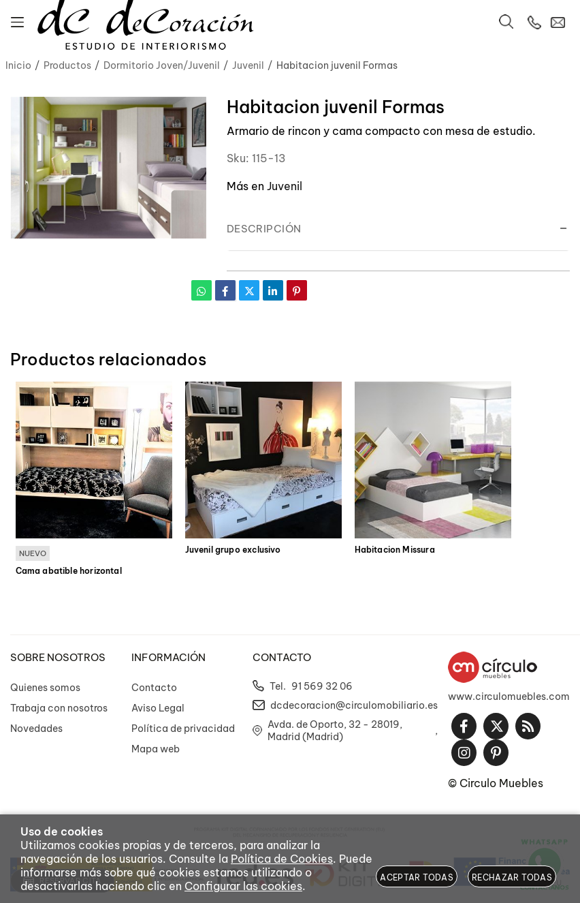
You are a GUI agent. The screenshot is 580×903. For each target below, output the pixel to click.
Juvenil (284, 186)
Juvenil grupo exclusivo (233, 550)
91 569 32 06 (322, 686)
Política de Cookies (282, 859)
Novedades (36, 728)
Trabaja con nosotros (59, 708)
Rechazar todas (512, 877)
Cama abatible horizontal (69, 571)
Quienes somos (45, 688)
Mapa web (155, 749)
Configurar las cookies (243, 886)
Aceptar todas (416, 877)
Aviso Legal (157, 708)
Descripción (264, 228)
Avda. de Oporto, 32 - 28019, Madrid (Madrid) (335, 730)
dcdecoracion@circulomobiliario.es (354, 705)
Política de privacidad (183, 728)
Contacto (154, 688)
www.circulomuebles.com (509, 696)
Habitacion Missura (395, 550)
